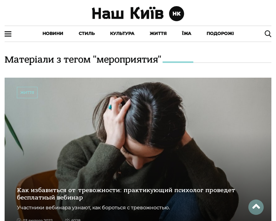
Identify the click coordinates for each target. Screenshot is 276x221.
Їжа (186, 33)
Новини (52, 33)
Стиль (87, 33)
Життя (158, 33)
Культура (122, 33)
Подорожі (220, 33)
